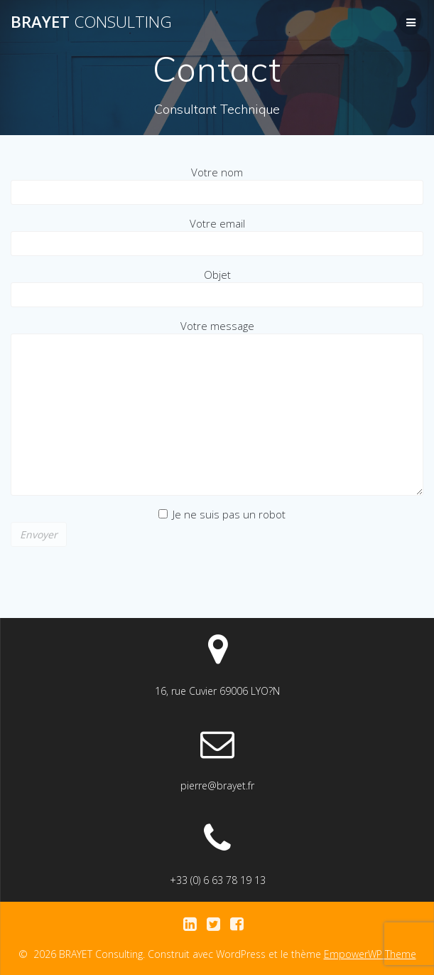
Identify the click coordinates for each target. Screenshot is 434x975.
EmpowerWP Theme (370, 954)
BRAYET (91, 22)
